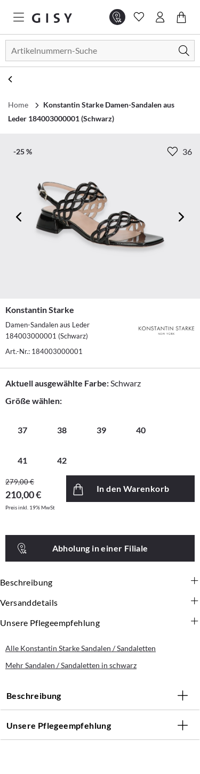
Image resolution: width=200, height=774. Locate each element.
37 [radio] (22, 430)
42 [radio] (62, 460)
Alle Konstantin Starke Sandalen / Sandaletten (80, 648)
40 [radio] (141, 430)
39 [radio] (101, 430)
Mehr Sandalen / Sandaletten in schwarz (71, 665)
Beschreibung (100, 582)
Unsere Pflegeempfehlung (100, 622)
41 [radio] (22, 460)
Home (18, 104)
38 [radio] (62, 430)
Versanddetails (100, 602)
